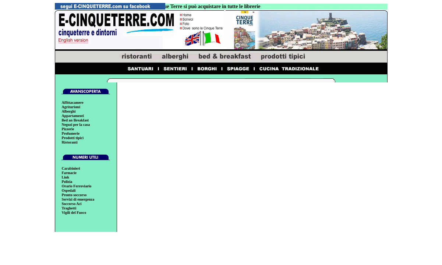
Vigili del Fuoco (73, 213)
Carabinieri (70, 168)
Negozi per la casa (75, 125)
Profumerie (70, 133)
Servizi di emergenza (77, 199)
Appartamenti (72, 116)
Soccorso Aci (71, 204)
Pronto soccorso (73, 195)
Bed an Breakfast (75, 120)
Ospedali (68, 190)
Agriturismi (70, 107)
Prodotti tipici (72, 138)
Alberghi (68, 111)
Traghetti (68, 208)
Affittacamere (72, 102)
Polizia (66, 182)
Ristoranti (69, 142)
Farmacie (69, 173)
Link (65, 177)
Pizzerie (67, 129)
